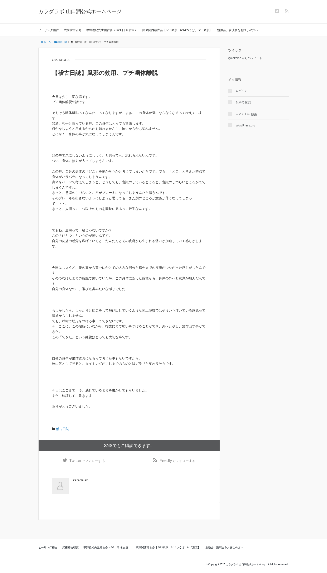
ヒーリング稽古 (48, 30)
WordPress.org (245, 125)
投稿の (243, 102)
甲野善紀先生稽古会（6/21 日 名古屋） (111, 30)
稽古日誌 (62, 429)
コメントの (246, 114)
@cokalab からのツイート (245, 58)
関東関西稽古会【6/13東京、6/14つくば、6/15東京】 (177, 30)
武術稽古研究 (72, 30)
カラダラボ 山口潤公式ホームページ (80, 11)
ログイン (241, 90)
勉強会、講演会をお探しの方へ (237, 30)
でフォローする (87, 460)
